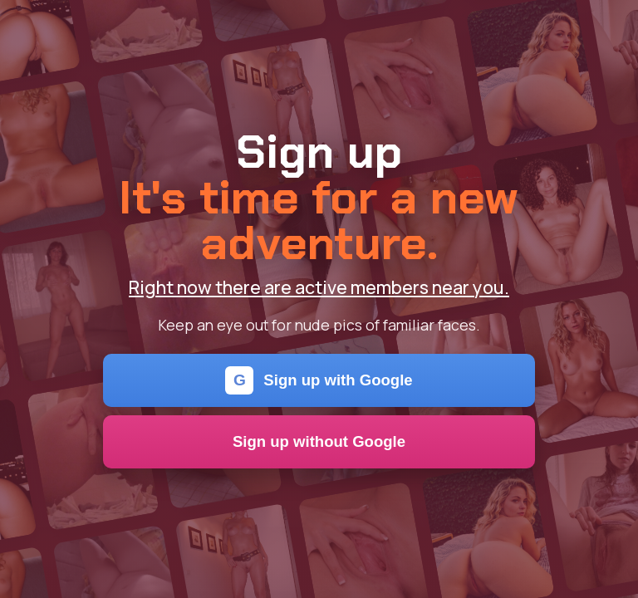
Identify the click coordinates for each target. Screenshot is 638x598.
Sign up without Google (319, 441)
